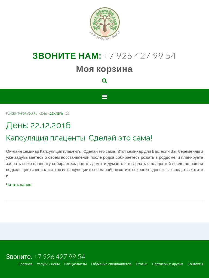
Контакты (195, 264)
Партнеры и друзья (167, 264)
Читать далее (18, 184)
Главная (25, 264)
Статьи (141, 264)
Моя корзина (104, 68)
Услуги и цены (48, 264)
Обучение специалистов (111, 264)
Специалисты (75, 264)
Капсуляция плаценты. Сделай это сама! (79, 137)
